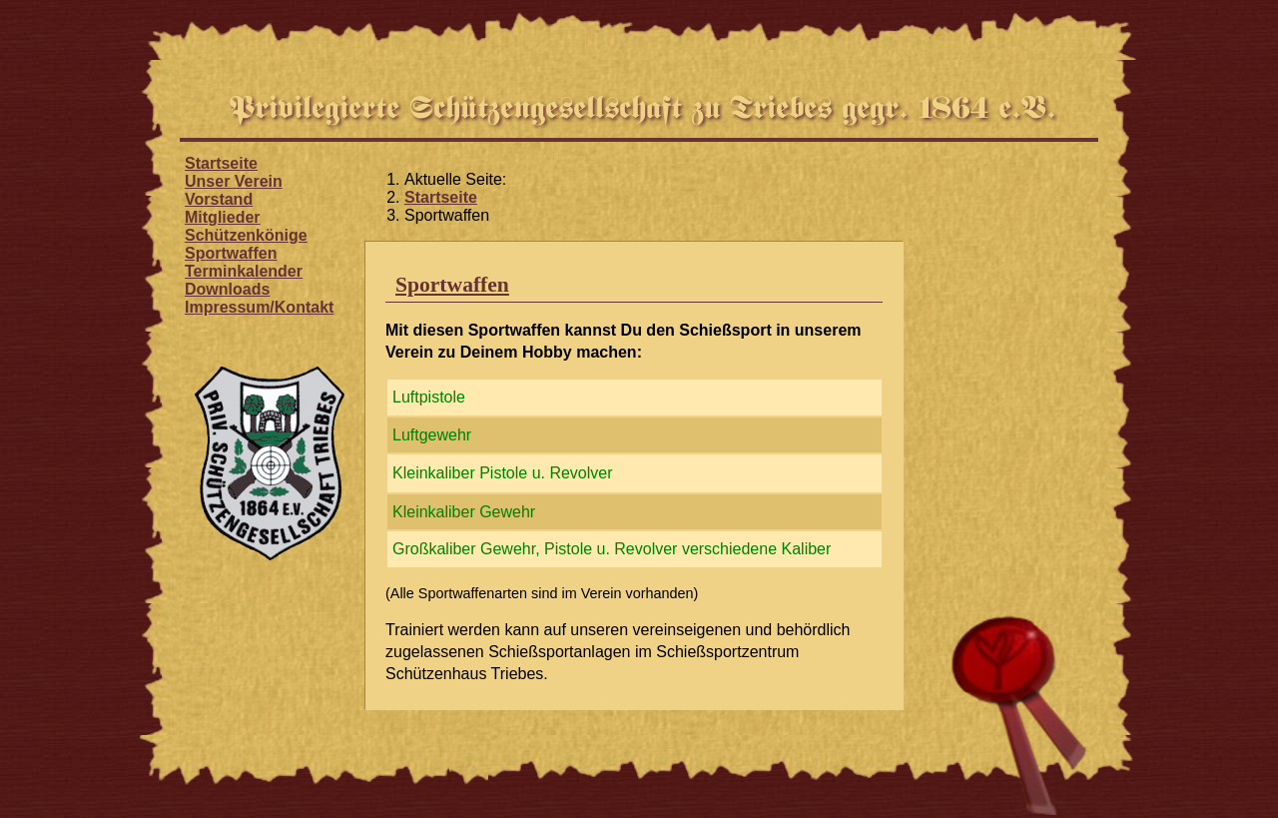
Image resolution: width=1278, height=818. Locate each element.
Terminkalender (244, 271)
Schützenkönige (246, 235)
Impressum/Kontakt (259, 307)
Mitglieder (223, 217)
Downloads (227, 289)
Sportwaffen (231, 253)
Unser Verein (234, 181)
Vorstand (219, 199)
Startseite (221, 163)
